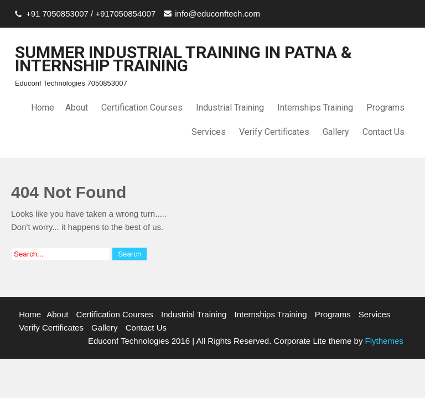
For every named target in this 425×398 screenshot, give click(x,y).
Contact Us (383, 132)
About (76, 107)
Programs (385, 107)
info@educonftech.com (217, 13)
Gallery (336, 132)
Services (208, 132)
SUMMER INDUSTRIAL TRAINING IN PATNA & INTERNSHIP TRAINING (183, 59)
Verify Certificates (274, 132)
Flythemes (382, 340)
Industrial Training (230, 107)
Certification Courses (142, 107)
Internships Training (315, 107)
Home (42, 107)
